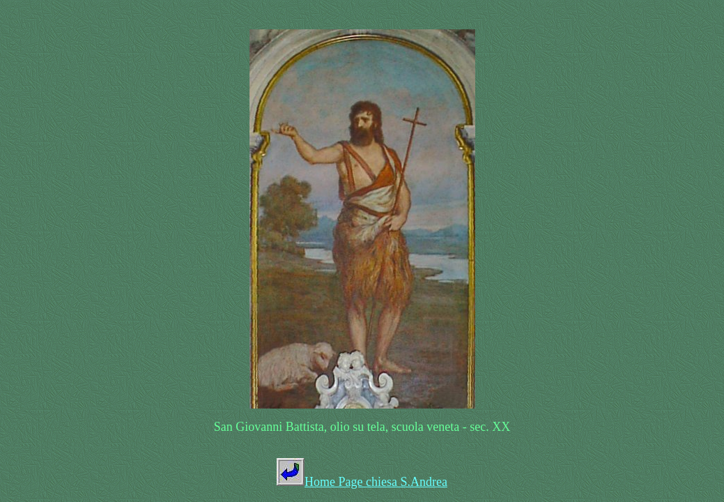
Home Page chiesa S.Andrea (376, 482)
